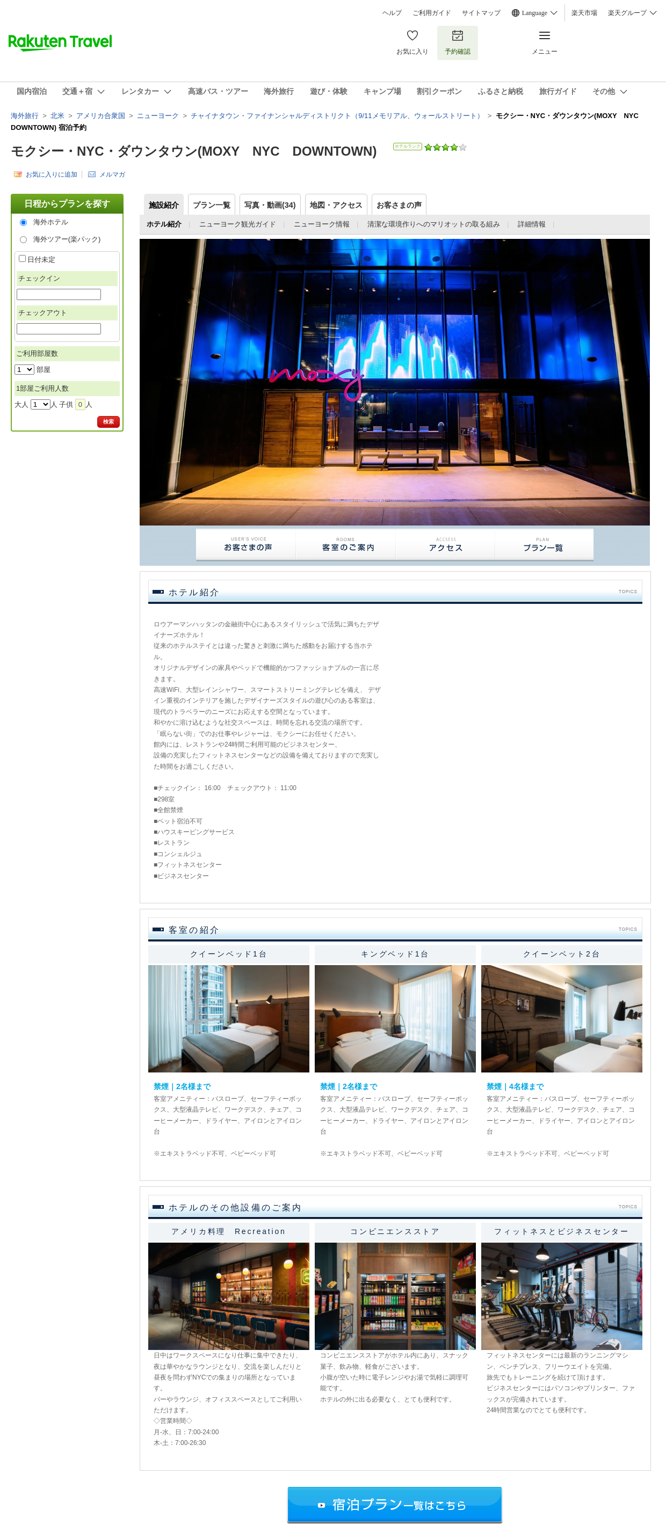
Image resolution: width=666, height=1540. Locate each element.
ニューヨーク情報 (322, 224)
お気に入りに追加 (51, 174)
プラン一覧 (211, 205)
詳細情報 (532, 224)
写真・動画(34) (270, 205)
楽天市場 (584, 13)
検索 (108, 422)
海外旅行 (25, 116)
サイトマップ (481, 13)
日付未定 (41, 260)
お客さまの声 (399, 205)
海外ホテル (50, 222)
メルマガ (112, 174)
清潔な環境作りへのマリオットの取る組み (433, 224)
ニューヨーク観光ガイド (237, 224)
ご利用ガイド (431, 13)
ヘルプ (392, 13)
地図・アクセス (336, 205)
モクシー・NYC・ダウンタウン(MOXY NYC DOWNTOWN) (194, 151)
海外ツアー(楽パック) (67, 239)
